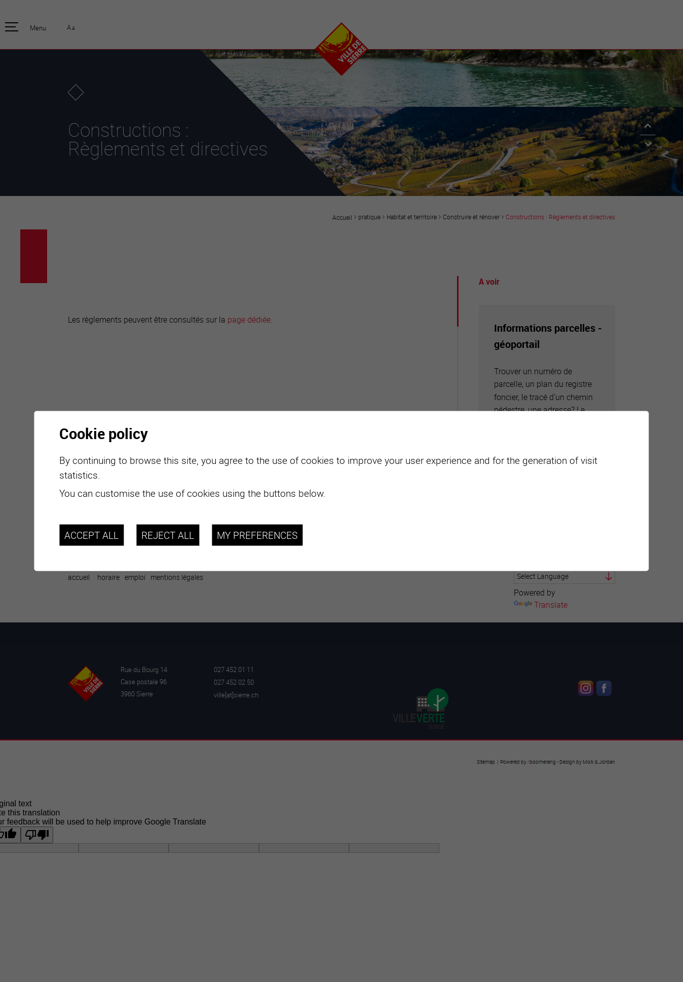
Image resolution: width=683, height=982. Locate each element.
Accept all (91, 534)
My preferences (257, 534)
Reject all (167, 534)
